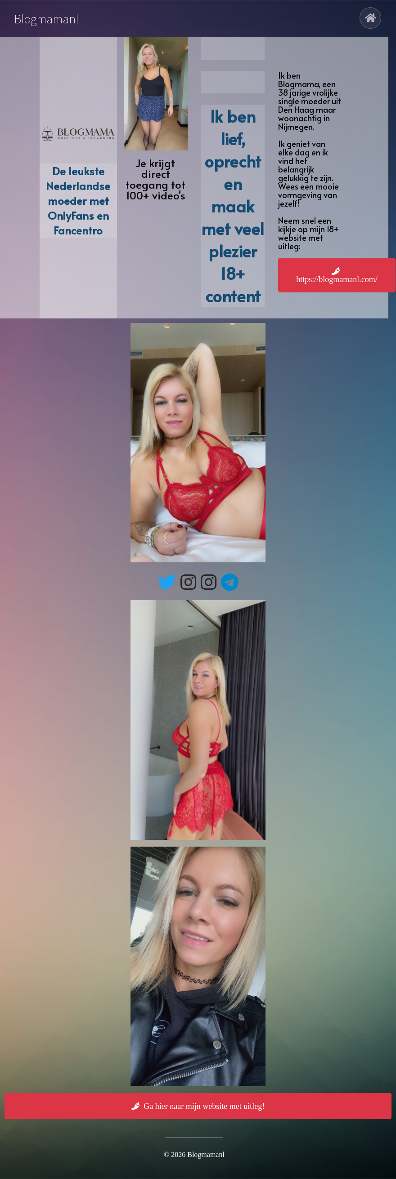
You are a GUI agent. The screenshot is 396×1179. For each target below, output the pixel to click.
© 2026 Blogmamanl (194, 1154)
